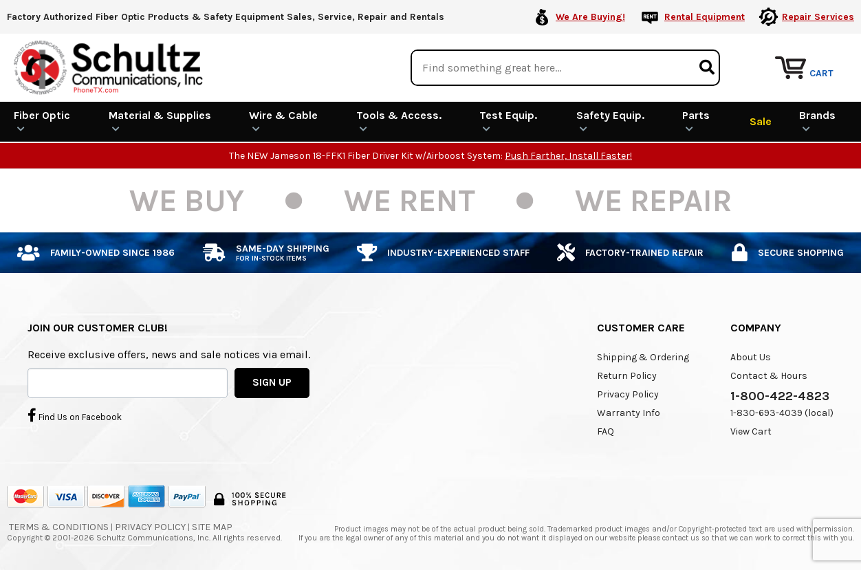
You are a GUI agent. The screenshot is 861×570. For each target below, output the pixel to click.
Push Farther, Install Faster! (568, 156)
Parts (696, 121)
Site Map (212, 527)
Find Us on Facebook (75, 415)
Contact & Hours (768, 376)
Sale (761, 121)
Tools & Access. (399, 121)
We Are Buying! (590, 17)
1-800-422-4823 (779, 396)
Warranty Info (628, 413)
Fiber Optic (42, 121)
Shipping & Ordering (643, 357)
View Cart (751, 431)
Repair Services (818, 17)
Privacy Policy (628, 394)
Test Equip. (508, 121)
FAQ (605, 431)
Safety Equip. (610, 121)
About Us (750, 357)
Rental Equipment (704, 17)
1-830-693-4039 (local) (781, 413)
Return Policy (627, 376)
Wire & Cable (283, 121)
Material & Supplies (160, 121)
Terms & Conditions (59, 527)
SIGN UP (272, 382)
